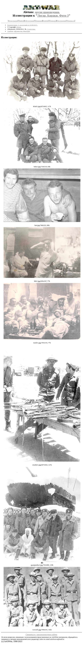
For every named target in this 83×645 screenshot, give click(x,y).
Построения (61, 21)
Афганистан (18, 31)
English (45, 21)
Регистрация (13, 21)
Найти (21, 21)
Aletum (18, 27)
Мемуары (26, 31)
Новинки (38, 21)
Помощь (53, 21)
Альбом (10, 31)
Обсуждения (29, 21)
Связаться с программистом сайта (41, 634)
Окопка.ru (71, 21)
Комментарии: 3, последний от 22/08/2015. (22, 25)
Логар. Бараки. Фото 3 (53, 15)
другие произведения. (47, 12)
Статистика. (31, 29)
